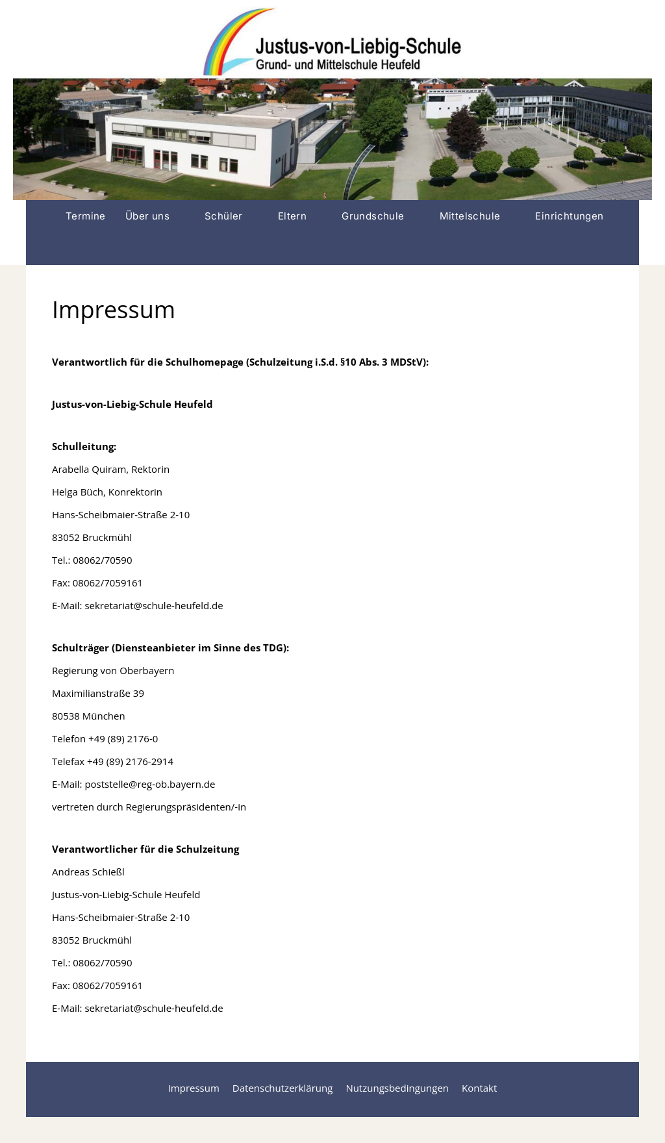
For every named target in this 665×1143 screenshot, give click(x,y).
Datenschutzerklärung (282, 1087)
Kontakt (479, 1087)
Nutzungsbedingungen (397, 1087)
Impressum (194, 1087)
